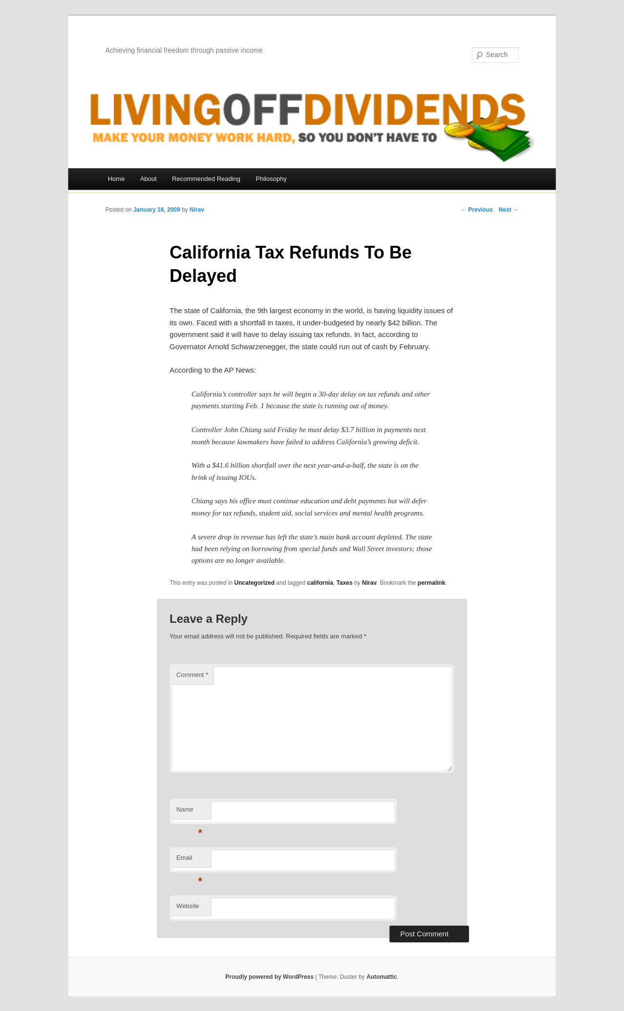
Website (187, 906)
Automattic (382, 976)
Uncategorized (254, 582)
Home (116, 178)
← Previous (477, 209)
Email (189, 860)
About (148, 178)
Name (189, 812)
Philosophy (271, 178)
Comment (192, 674)
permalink (432, 582)
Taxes (344, 582)
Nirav (197, 209)
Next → (509, 209)
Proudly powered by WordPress (269, 976)
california (320, 582)
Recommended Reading (206, 178)
